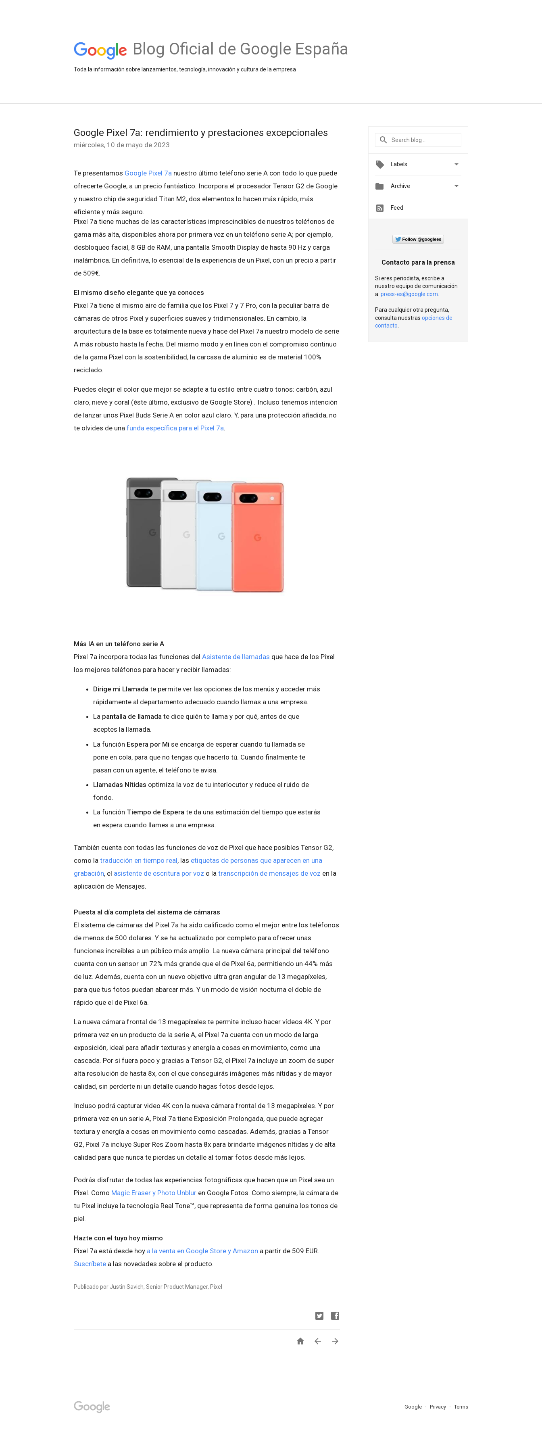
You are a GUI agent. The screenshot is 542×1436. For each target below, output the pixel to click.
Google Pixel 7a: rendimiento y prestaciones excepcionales (201, 132)
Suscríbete (90, 1264)
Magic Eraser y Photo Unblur (153, 1193)
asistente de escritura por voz (159, 873)
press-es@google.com (409, 294)
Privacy (438, 1407)
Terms (461, 1407)
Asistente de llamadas (236, 657)
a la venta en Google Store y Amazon (202, 1251)
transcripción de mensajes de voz (269, 873)
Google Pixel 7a (148, 173)
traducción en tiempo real (138, 860)
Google (413, 1407)
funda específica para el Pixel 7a (175, 428)
